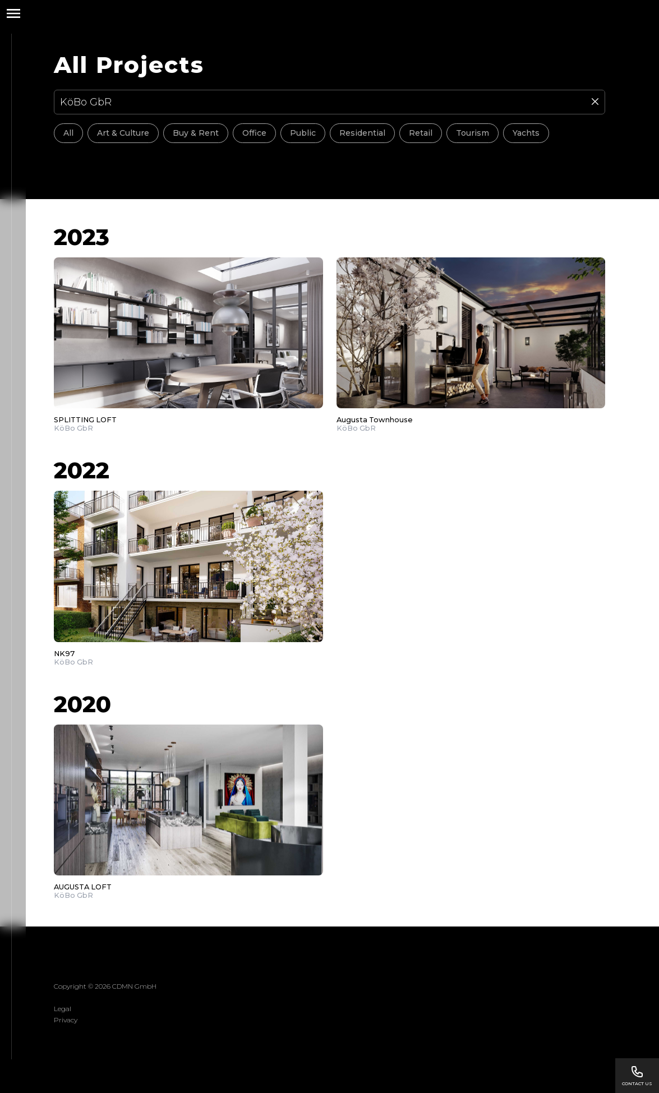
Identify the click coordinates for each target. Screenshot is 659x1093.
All (68, 133)
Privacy (65, 1020)
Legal (62, 1008)
